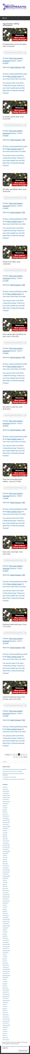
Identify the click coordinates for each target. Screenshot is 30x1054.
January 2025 (6, 818)
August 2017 (5, 1002)
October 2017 (6, 998)
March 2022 (5, 888)
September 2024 (6, 826)
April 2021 (5, 911)
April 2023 (5, 861)
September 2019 (6, 950)
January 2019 (6, 967)
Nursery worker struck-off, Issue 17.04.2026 (12, 771)
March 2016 (5, 1037)
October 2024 (6, 824)
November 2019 (6, 946)
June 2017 (5, 1006)
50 (21, 756)
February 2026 (6, 791)
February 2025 (6, 816)
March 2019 (5, 963)
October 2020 (6, 923)
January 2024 (6, 843)
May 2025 (5, 809)
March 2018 (5, 988)
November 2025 (6, 797)
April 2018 (5, 985)
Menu (5, 18)
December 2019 (6, 944)
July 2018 (5, 979)
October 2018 (6, 973)
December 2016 (6, 1019)
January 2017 (6, 1017)
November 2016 (6, 1021)
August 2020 (5, 927)
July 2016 (5, 1029)
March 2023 (5, 863)
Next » (25, 756)
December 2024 (6, 820)
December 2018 (6, 969)
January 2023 (6, 867)
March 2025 (5, 814)
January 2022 (6, 892)
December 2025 (6, 795)
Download (6, 61)
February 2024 (6, 840)
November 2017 (6, 996)
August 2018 (5, 977)
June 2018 (5, 981)
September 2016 (6, 1025)
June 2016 (5, 1031)
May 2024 (5, 834)
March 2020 (5, 938)
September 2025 (6, 801)
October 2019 (6, 948)
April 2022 (5, 886)
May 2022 (5, 884)
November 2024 (6, 822)
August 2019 (5, 952)
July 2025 (5, 805)
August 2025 (5, 803)
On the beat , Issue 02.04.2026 (9, 777)
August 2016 (5, 1027)
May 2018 (5, 983)
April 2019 (5, 961)
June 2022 (5, 882)
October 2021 (6, 898)
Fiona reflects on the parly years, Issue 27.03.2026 (14, 779)
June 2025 (5, 807)
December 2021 (6, 894)
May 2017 (5, 1008)
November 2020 (6, 921)
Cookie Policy (5, 1047)
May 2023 (5, 859)
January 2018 (6, 992)
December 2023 (6, 845)
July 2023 (5, 855)
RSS (23, 67)
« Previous (7, 754)
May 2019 (5, 959)
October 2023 (6, 849)
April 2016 (5, 1035)
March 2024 (5, 838)
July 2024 (5, 830)
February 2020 (6, 940)
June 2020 (5, 932)
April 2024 (5, 836)
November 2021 (6, 896)
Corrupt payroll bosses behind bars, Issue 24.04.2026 (14, 769)
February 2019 (6, 965)
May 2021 (5, 909)
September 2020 (6, 925)
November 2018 (6, 971)
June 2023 (5, 857)
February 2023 (6, 865)
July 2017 (5, 1004)
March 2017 (5, 1012)
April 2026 (5, 787)
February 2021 (6, 915)
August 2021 (5, 903)
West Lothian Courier (14, 76)
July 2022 (5, 880)
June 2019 (5, 956)
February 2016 (6, 1039)
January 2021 (6, 917)
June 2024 (5, 832)
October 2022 (6, 874)
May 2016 (5, 1033)
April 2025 (5, 812)
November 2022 (6, 872)
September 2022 (6, 876)
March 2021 (5, 913)
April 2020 (5, 936)
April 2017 (5, 1010)
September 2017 (6, 1000)
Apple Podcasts (15, 67)
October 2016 (6, 1023)
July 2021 (5, 905)
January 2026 (6, 793)
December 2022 (6, 869)
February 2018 (6, 990)
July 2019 (5, 954)
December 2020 (6, 919)
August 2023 (5, 853)
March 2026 (5, 789)
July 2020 (5, 930)
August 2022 (5, 878)
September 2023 (6, 851)
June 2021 (5, 907)
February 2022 (6, 890)
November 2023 (6, 847)
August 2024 (5, 828)
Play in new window (15, 58)
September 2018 (6, 975)
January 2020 (6, 942)
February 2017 (6, 1014)
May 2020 (5, 934)
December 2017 (6, 994)
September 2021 (6, 901)
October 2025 (6, 799)
